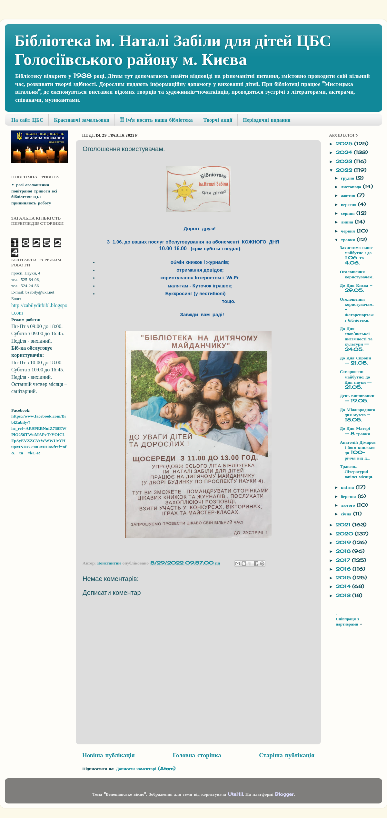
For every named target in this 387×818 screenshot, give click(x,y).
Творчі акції (218, 120)
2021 (344, 524)
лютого (348, 505)
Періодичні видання (266, 120)
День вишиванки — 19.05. (357, 398)
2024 (345, 152)
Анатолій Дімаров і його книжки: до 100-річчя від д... (358, 450)
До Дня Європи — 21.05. (355, 360)
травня (348, 239)
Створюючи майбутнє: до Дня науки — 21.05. (356, 379)
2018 (344, 551)
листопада (352, 186)
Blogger (284, 794)
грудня (348, 178)
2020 (345, 533)
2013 (344, 595)
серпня (348, 213)
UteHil (235, 794)
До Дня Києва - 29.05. (356, 288)
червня (349, 230)
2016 (344, 569)
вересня (349, 204)
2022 (345, 170)
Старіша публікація (286, 755)
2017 (344, 560)
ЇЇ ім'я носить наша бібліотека (156, 120)
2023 (345, 161)
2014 (344, 586)
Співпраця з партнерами (348, 621)
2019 (344, 542)
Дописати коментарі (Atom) (145, 768)
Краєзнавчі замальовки (81, 120)
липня (348, 221)
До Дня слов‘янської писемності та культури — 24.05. (356, 339)
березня (349, 496)
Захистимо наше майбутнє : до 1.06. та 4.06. (356, 255)
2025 (345, 143)
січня (347, 513)
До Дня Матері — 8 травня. (355, 431)
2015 (344, 577)
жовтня (349, 195)
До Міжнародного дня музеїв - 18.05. (357, 414)
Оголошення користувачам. (356, 274)
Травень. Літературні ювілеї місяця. (356, 471)
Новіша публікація (108, 755)
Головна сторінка (197, 755)
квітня (348, 487)
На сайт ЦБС (27, 120)
